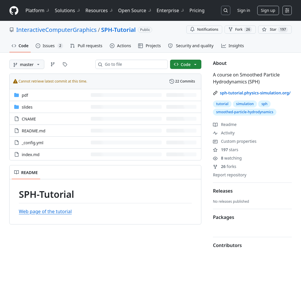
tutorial (222, 103)
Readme (225, 124)
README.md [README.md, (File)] (33, 131)
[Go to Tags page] (65, 64)
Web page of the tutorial (45, 211)
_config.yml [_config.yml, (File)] (32, 142)
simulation (245, 103)
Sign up (268, 10)
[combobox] (134, 64)
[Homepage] (14, 10)
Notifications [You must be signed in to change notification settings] (204, 29)
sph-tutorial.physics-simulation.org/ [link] (255, 93)
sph (264, 103)
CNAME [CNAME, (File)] (29, 119)
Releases (223, 191)
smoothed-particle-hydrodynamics (244, 111)
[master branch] (26, 64)
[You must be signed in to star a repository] (275, 29)
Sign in (243, 10)
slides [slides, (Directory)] (27, 107)
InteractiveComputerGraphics (56, 30)
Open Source (135, 10)
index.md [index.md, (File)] (30, 154)
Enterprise (171, 10)
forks (224, 166)
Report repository (229, 175)
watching (227, 158)
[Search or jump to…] (225, 10)
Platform (37, 10)
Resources (99, 10)
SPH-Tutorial (118, 30)
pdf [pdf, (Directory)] (25, 95)
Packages (223, 217)
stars (225, 149)
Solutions (68, 10)
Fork (240, 29)
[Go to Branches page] (53, 64)
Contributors (227, 245)
